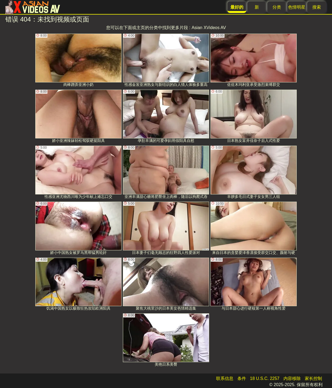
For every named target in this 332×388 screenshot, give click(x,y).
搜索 (316, 7)
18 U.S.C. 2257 (264, 378)
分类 (276, 7)
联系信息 (224, 378)
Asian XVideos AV (209, 27)
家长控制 (313, 378)
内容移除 (292, 378)
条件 (241, 378)
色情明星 (296, 7)
